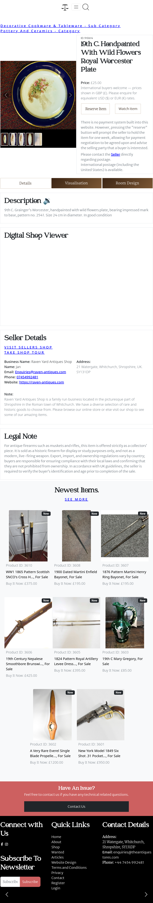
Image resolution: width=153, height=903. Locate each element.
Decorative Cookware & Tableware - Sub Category (60, 25)
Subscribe (30, 882)
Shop (55, 847)
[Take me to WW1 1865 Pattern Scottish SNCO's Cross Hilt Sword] (28, 549)
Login (55, 888)
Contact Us (76, 806)
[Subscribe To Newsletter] (10, 882)
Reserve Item (96, 109)
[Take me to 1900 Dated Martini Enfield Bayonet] (76, 549)
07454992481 (27, 377)
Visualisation (76, 183)
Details (25, 183)
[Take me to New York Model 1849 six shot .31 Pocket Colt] (100, 728)
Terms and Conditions (69, 867)
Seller (115, 154)
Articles (57, 857)
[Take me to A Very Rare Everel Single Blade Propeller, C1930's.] (52, 728)
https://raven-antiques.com (41, 382)
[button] (6, 95)
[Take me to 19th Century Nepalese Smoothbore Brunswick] (28, 639)
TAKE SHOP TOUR (24, 352)
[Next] (146, 894)
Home (56, 837)
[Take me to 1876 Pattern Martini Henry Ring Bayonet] (125, 549)
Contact (57, 878)
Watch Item (128, 109)
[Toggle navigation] (76, 7)
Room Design (127, 183)
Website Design (63, 862)
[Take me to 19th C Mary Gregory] (125, 639)
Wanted (57, 852)
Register (58, 883)
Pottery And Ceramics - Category (40, 31)
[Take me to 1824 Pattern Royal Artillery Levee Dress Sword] (76, 639)
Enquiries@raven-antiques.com (40, 372)
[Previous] (7, 894)
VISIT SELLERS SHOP (28, 347)
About (56, 842)
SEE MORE (76, 499)
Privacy (57, 873)
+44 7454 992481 (129, 862)
